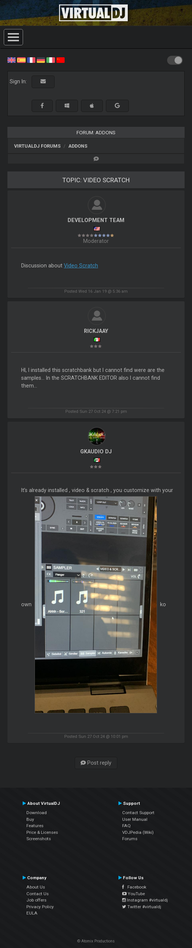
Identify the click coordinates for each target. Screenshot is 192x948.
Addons (77, 146)
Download (36, 812)
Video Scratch (81, 266)
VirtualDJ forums (37, 146)
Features (34, 825)
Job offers (36, 900)
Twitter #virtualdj (141, 906)
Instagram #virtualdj (145, 900)
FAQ (126, 825)
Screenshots (38, 838)
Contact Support (138, 812)
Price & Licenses (42, 832)
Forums (129, 838)
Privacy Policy (40, 906)
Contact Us (37, 893)
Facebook (134, 887)
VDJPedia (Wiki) (138, 832)
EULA (32, 913)
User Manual (134, 819)
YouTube (133, 893)
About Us (35, 887)
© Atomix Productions (96, 941)
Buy (30, 819)
